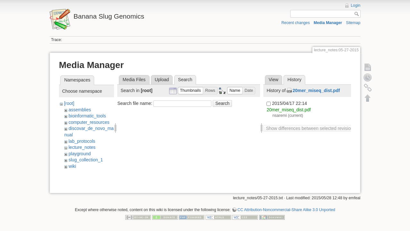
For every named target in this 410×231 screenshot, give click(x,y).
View (273, 79)
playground (80, 153)
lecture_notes (82, 147)
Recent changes (296, 23)
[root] (69, 103)
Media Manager (328, 23)
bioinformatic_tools (87, 115)
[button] (190, 90)
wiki (72, 166)
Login (355, 5)
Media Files (134, 79)
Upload (162, 79)
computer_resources (89, 122)
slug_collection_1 (86, 159)
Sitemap (353, 23)
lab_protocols (82, 141)
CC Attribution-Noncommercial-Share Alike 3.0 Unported (286, 207)
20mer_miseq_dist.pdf (316, 90)
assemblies (80, 109)
